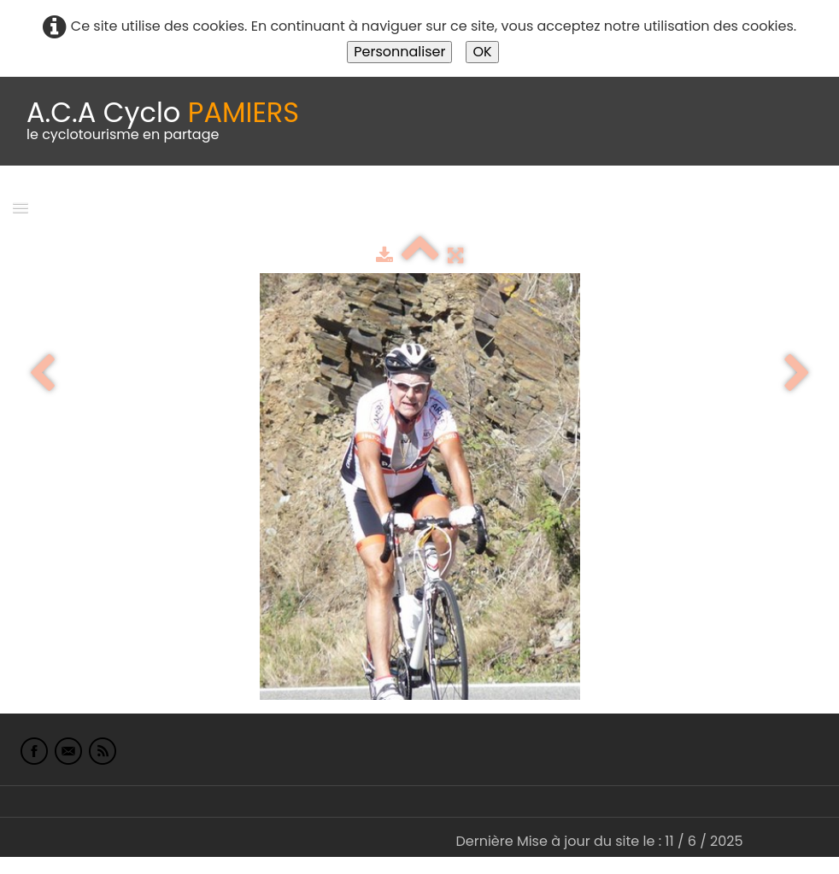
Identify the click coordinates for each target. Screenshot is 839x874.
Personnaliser (399, 51)
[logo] (163, 121)
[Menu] (20, 206)
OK (481, 51)
